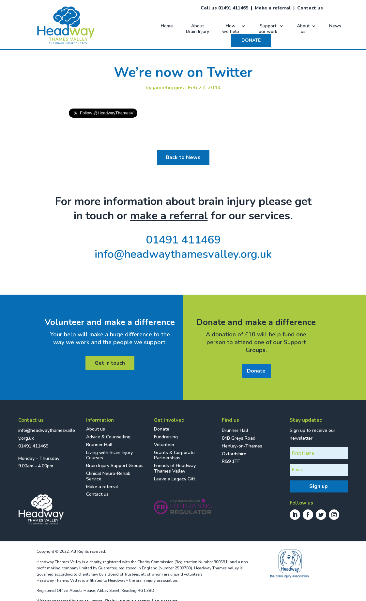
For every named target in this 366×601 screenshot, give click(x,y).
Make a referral (273, 8)
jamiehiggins (168, 87)
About (197, 29)
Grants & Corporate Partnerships (174, 455)
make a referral (169, 215)
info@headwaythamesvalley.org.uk (183, 254)
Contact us (310, 8)
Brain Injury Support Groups (115, 465)
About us (95, 429)
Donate (256, 370)
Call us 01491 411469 (224, 8)
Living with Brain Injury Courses (109, 455)
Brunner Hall (99, 445)
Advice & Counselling (108, 437)
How (230, 29)
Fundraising (166, 437)
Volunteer (164, 445)
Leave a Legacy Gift (174, 479)
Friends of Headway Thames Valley (175, 468)
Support (268, 29)
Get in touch (110, 363)
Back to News (183, 157)
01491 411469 (183, 239)
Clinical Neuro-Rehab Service (108, 476)
